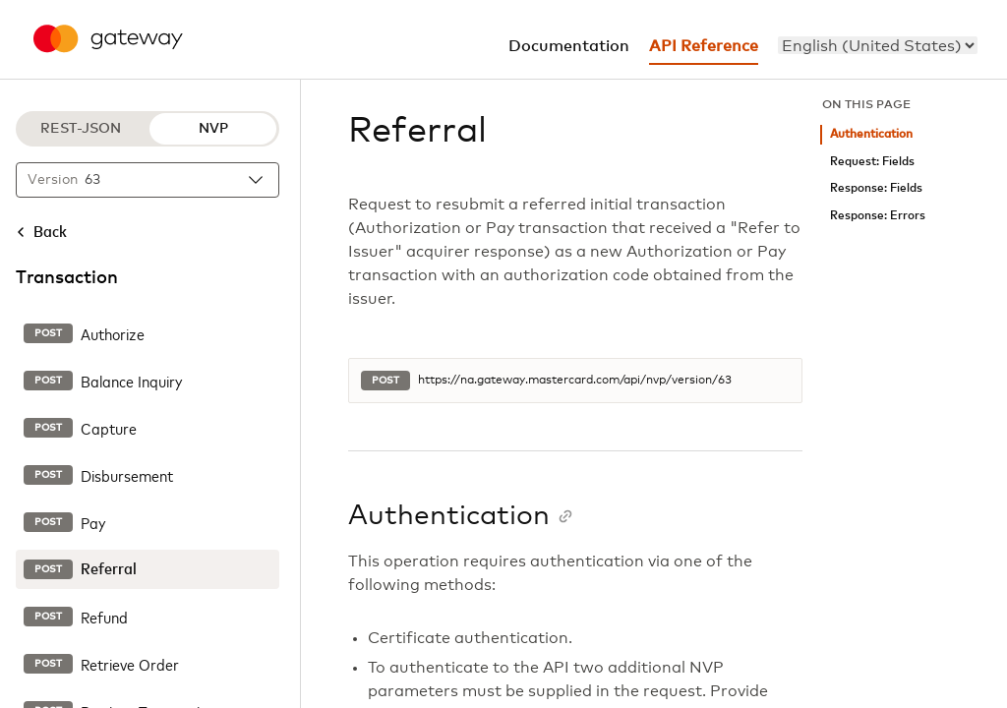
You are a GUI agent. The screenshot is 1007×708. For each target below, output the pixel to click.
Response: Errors (877, 215)
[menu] (877, 45)
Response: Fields (876, 188)
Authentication (871, 134)
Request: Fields (872, 161)
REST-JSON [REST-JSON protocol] (80, 129)
